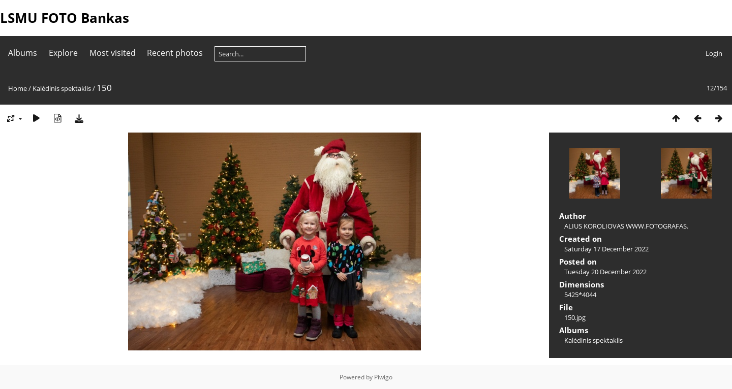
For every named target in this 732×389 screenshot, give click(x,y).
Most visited (112, 52)
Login (714, 53)
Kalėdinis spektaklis (62, 88)
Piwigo (383, 377)
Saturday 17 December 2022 (606, 248)
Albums (22, 52)
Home (17, 88)
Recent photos (175, 52)
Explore (63, 52)
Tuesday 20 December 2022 (605, 271)
